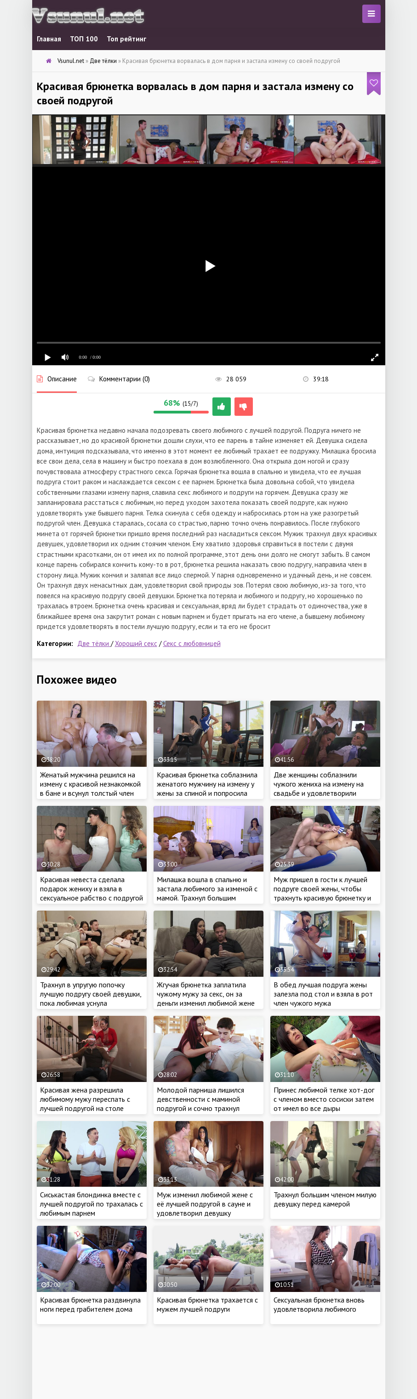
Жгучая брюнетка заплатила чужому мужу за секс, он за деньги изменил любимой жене (206, 994)
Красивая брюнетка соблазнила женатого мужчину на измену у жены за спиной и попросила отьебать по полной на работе (207, 788)
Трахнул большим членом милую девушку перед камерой (325, 1199)
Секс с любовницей (192, 643)
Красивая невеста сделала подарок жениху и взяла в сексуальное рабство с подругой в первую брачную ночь (91, 893)
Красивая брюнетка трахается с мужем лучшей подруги (207, 1304)
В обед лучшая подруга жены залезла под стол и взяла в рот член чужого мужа (323, 994)
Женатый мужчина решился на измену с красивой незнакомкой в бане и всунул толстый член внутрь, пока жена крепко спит (90, 788)
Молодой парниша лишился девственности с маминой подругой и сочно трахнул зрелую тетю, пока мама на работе (200, 1108)
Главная (49, 38)
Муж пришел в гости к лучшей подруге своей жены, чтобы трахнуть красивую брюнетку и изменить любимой (322, 893)
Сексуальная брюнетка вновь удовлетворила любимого (319, 1304)
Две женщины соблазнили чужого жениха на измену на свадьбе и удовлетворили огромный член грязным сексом (323, 788)
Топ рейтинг (126, 38)
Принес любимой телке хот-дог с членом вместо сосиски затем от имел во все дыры (324, 1099)
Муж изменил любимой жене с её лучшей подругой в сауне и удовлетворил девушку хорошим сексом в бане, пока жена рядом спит (205, 1213)
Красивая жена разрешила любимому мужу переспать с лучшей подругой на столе (85, 1099)
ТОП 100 (84, 38)
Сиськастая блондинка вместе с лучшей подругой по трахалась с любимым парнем (91, 1204)
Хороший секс (136, 643)
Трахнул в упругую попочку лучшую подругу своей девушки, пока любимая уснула (90, 994)
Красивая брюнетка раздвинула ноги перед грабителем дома (90, 1304)
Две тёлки (94, 643)
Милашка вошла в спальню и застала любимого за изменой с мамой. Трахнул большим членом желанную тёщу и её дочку (207, 898)
